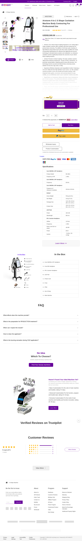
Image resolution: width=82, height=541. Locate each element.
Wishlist (36, 502)
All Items (50, 502)
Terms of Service (66, 504)
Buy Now (70, 125)
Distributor (50, 492)
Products (28, 5)
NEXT (77, 16)
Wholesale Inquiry (51, 144)
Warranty (64, 494)
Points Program (52, 504)
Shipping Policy (66, 497)
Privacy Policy (65, 499)
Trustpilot (42, 156)
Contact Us (36, 499)
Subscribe (18, 502)
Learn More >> (61, 243)
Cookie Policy (65, 502)
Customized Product (53, 507)
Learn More (53, 408)
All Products (37, 494)
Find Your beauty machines (41, 365)
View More (41, 468)
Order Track (37, 497)
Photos (11, 60)
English (75, 1)
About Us (36, 492)
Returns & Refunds (67, 492)
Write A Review (72, 449)
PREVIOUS (68, 16)
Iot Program (56, 5)
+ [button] (55, 115)
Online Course (42, 5)
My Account (37, 504)
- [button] (47, 115)
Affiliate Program (52, 499)
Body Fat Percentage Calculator (67, 508)
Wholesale (34, 5)
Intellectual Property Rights (69, 511)
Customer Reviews (52, 494)
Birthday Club (51, 497)
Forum (35, 507)
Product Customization (52, 148)
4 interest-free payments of (60, 120)
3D (21, 60)
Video (31, 59)
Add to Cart (51, 125)
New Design (51, 512)
